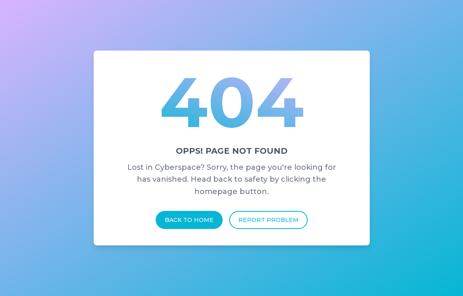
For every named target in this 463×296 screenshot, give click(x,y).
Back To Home (189, 220)
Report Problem (268, 220)
